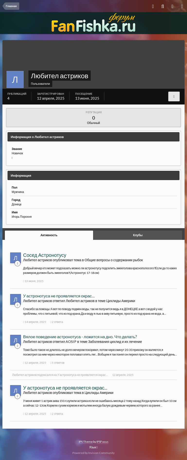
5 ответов (57, 363)
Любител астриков (24, 375)
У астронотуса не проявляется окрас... (59, 295)
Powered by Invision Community (93, 453)
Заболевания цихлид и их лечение (115, 341)
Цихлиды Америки (120, 301)
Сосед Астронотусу (44, 255)
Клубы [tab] (137, 235)
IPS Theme (86, 441)
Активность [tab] (48, 235)
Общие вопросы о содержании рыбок (114, 260)
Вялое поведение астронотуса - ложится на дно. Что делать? (80, 336)
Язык (93, 447)
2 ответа (56, 322)
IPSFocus (102, 441)
